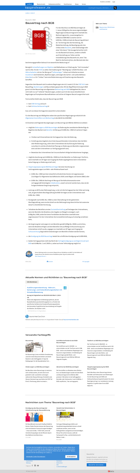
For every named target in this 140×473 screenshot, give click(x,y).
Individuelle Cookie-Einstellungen (35, 456)
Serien (84, 4)
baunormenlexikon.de (71, 319)
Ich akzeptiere (71, 456)
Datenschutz (59, 463)
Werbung (28, 463)
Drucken (50, 261)
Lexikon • (27, 13)
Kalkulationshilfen (54, 4)
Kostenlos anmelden (105, 2)
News (77, 4)
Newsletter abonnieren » (96, 465)
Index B (33, 13)
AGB (57, 465)
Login (113, 2)
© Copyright (86, 261)
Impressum (59, 461)
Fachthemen (68, 4)
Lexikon (29, 4)
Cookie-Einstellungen (61, 466)
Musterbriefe (41, 4)
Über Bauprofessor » (40, 256)
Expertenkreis (29, 461)
